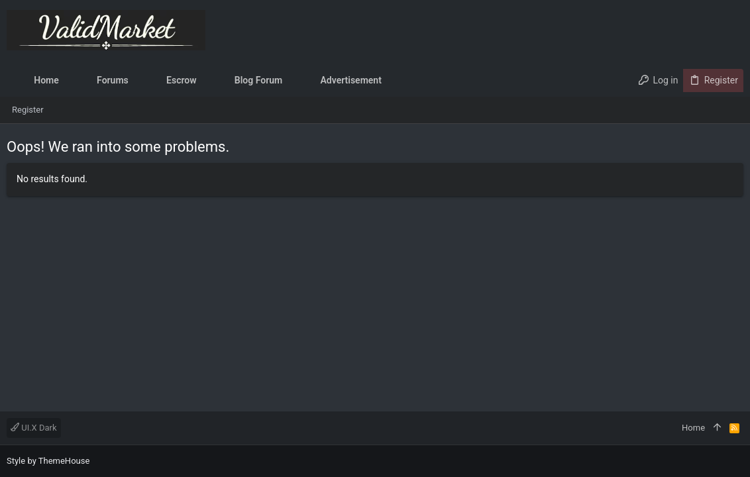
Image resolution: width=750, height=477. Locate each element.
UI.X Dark (34, 428)
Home (693, 428)
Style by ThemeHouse (48, 461)
